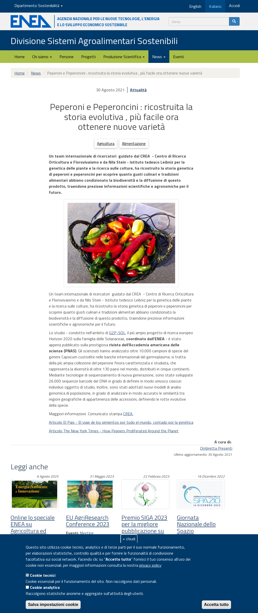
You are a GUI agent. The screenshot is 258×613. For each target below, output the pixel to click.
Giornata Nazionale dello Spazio (196, 524)
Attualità (138, 90)
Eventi (178, 57)
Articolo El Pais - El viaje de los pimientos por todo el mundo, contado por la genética (121, 422)
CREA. (128, 414)
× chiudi (129, 539)
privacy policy (150, 565)
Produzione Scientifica (124, 57)
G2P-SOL (117, 333)
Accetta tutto (216, 604)
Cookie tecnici (42, 575)
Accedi (234, 6)
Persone (66, 57)
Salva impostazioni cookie (53, 604)
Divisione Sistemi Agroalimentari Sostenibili (94, 41)
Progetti (88, 57)
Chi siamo (42, 57)
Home (19, 57)
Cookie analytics (45, 587)
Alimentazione (134, 143)
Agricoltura (105, 143)
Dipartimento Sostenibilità (38, 6)
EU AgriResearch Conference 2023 (87, 520)
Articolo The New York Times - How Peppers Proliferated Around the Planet (114, 431)
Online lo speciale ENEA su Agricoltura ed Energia (33, 527)
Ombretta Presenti (216, 448)
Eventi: (72, 533)
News (159, 57)
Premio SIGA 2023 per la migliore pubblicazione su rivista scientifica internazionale (144, 531)
